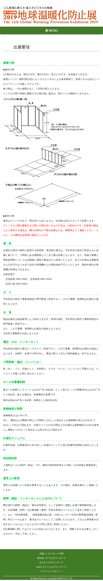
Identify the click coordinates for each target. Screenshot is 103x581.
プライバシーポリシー (51, 571)
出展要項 (21, 47)
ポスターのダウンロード (51, 562)
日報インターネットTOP (51, 553)
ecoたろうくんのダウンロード (51, 567)
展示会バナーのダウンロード (51, 558)
